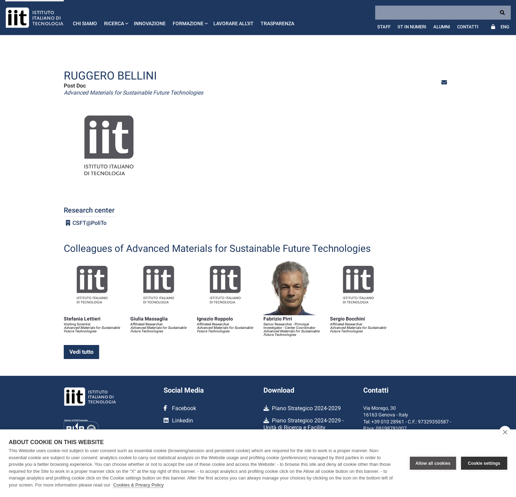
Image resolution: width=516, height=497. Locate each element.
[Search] (443, 13)
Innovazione (150, 23)
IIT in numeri (412, 26)
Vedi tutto (81, 351)
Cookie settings (484, 463)
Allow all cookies (432, 463)
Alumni (441, 26)
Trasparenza (277, 23)
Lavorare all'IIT (233, 23)
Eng (505, 26)
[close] (505, 432)
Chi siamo (85, 23)
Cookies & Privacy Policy (138, 485)
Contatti (468, 26)
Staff (384, 26)
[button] (115, 17)
